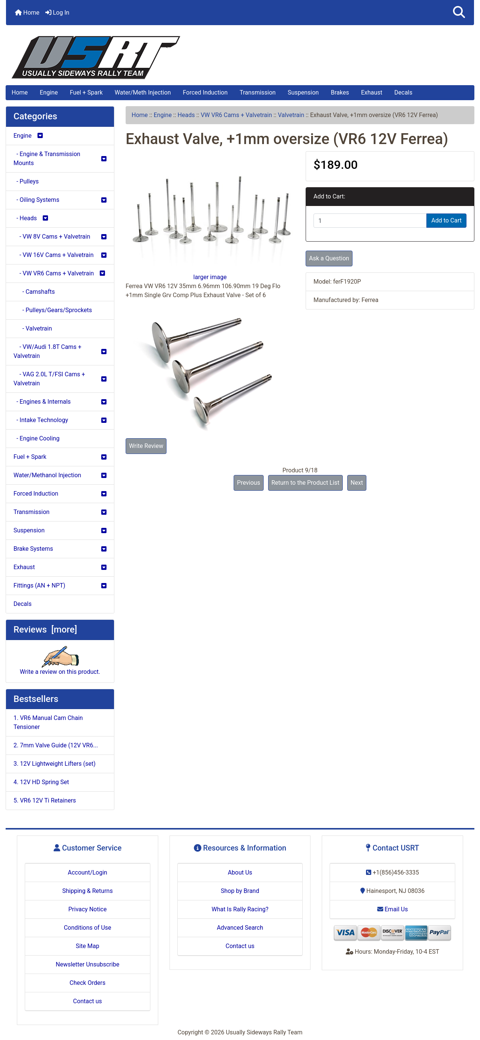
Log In (57, 12)
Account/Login (87, 872)
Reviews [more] (45, 629)
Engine (49, 92)
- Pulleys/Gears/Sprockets (53, 310)
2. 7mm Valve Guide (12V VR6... (56, 745)
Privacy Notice (87, 909)
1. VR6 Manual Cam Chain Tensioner (48, 722)
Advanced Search (240, 927)
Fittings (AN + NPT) (60, 585)
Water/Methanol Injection (60, 475)
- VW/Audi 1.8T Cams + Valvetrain (60, 351)
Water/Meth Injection (143, 92)
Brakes (340, 92)
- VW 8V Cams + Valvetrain (60, 236)
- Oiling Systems (60, 199)
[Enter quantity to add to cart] (370, 220)
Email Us (392, 909)
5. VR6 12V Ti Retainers (45, 800)
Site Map (87, 946)
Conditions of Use (87, 927)
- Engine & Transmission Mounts (60, 158)
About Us (240, 872)
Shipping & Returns (87, 890)
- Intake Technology (60, 420)
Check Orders (88, 982)
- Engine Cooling (37, 438)
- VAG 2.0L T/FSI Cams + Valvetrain (60, 379)
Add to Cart (446, 220)
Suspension (303, 92)
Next (357, 482)
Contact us (87, 1001)
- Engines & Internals (60, 401)
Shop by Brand (240, 890)
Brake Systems (60, 548)
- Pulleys (26, 181)
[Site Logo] (240, 57)
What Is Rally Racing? (240, 909)
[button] (459, 12)
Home (27, 12)
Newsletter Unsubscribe (88, 964)
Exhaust (371, 92)
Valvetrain (291, 115)
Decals (403, 92)
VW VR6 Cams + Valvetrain (236, 115)
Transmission (258, 92)
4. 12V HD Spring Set (41, 782)
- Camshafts (34, 291)
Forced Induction (205, 92)
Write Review (146, 445)
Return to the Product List (305, 482)
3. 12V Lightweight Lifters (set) (55, 763)
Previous (248, 482)
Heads (186, 115)
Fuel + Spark (86, 92)
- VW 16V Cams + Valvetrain (60, 254)
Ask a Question (329, 258)
